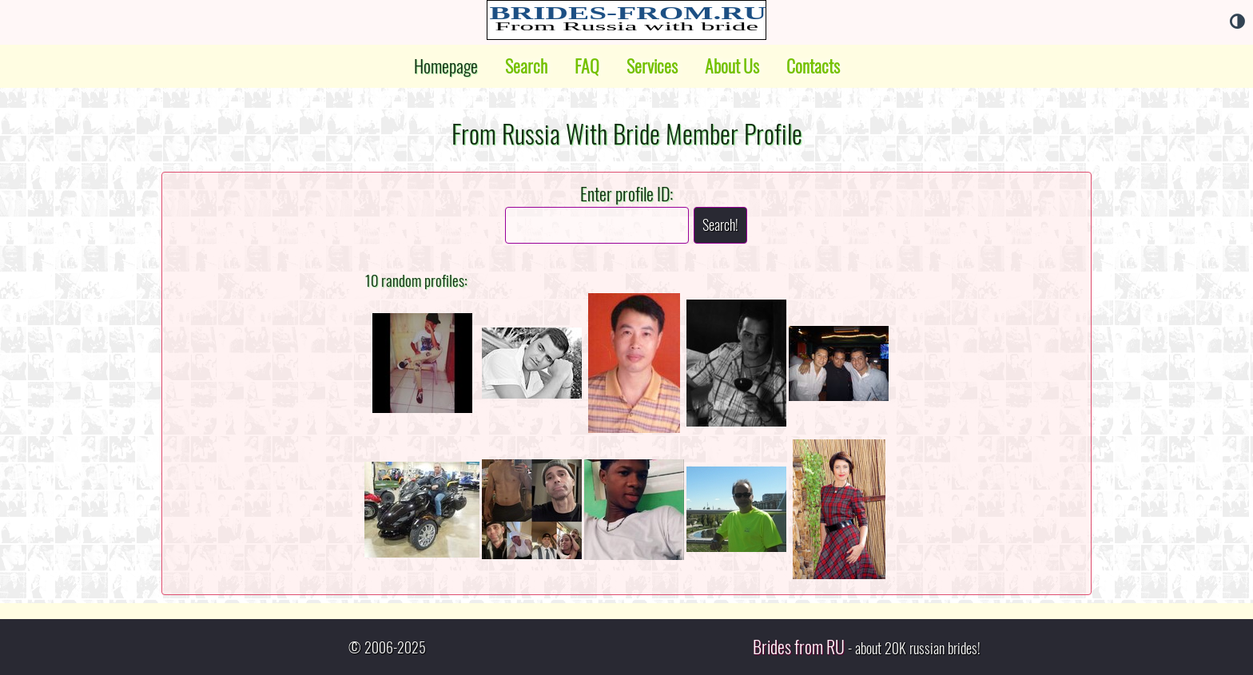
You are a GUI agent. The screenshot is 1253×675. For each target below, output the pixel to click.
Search (526, 66)
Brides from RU (799, 647)
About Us (732, 66)
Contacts (813, 66)
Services (652, 66)
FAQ (587, 66)
